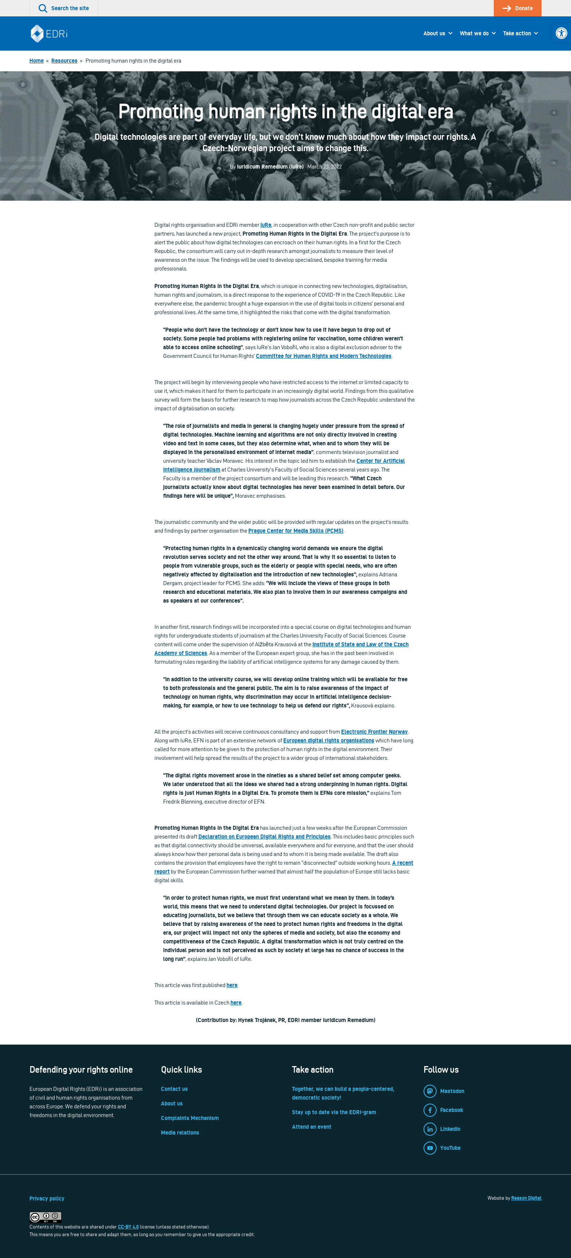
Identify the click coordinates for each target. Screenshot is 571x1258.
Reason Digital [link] (526, 1198)
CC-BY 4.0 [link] (128, 1227)
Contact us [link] (174, 1089)
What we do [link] (474, 33)
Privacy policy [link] (46, 1198)
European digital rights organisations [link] (328, 740)
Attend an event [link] (311, 1127)
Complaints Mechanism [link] (190, 1118)
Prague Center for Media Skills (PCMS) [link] (295, 531)
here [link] (232, 985)
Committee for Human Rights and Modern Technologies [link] (323, 356)
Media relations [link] (180, 1132)
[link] (561, 33)
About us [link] (434, 33)
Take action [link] (517, 33)
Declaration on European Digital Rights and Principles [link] (264, 836)
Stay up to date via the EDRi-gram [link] (334, 1112)
